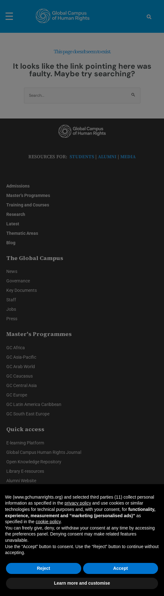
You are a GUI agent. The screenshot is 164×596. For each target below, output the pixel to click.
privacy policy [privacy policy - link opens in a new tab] (78, 503)
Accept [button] (120, 568)
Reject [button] (43, 568)
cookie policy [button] (48, 521)
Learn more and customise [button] (82, 583)
